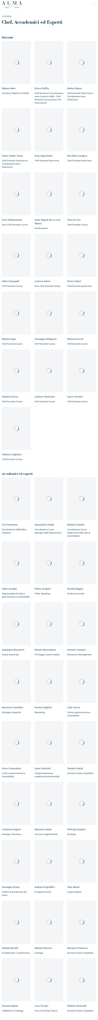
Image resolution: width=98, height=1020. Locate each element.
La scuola (6, 16)
